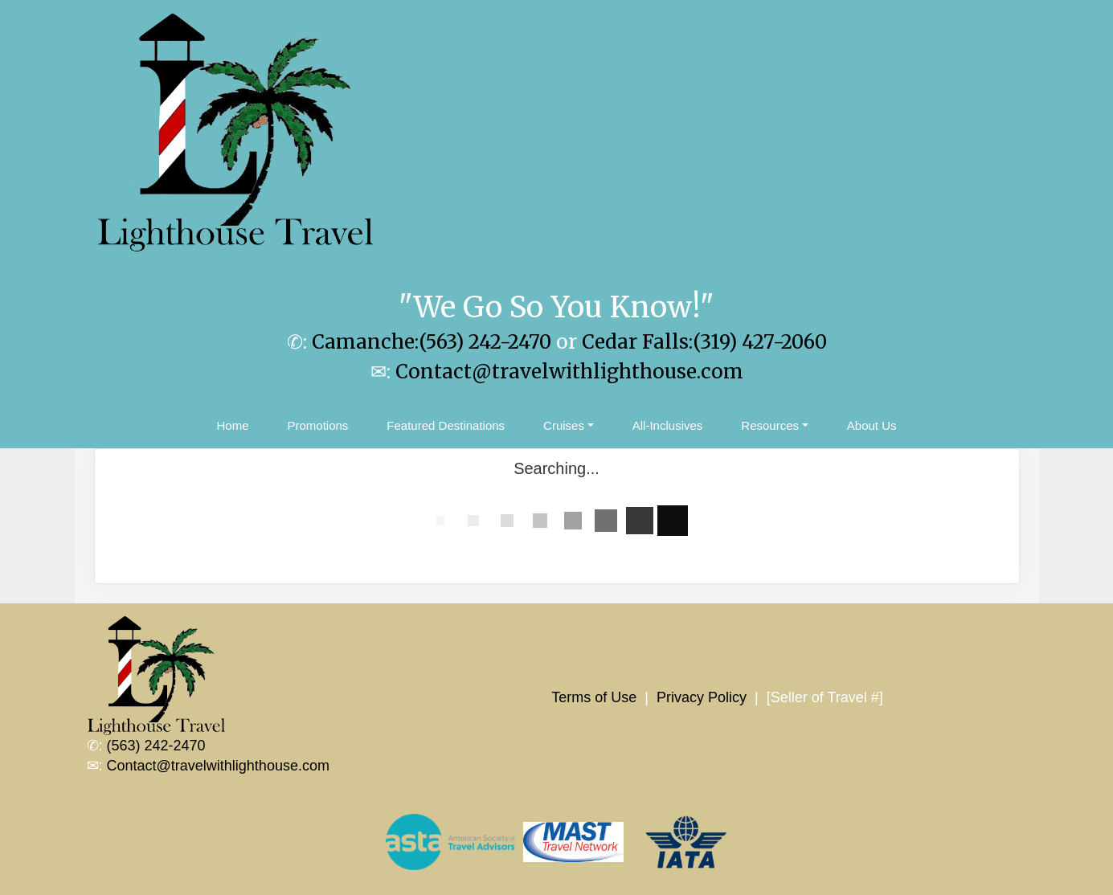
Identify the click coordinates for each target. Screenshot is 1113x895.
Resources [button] (770, 425)
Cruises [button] (563, 425)
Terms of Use (593, 697)
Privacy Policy (702, 697)
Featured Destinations (446, 425)
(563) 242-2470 (156, 746)
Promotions (317, 425)
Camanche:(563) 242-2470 (431, 341)
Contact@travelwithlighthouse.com (569, 371)
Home (232, 425)
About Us (872, 425)
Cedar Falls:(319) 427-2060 (704, 341)
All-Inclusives (667, 425)
